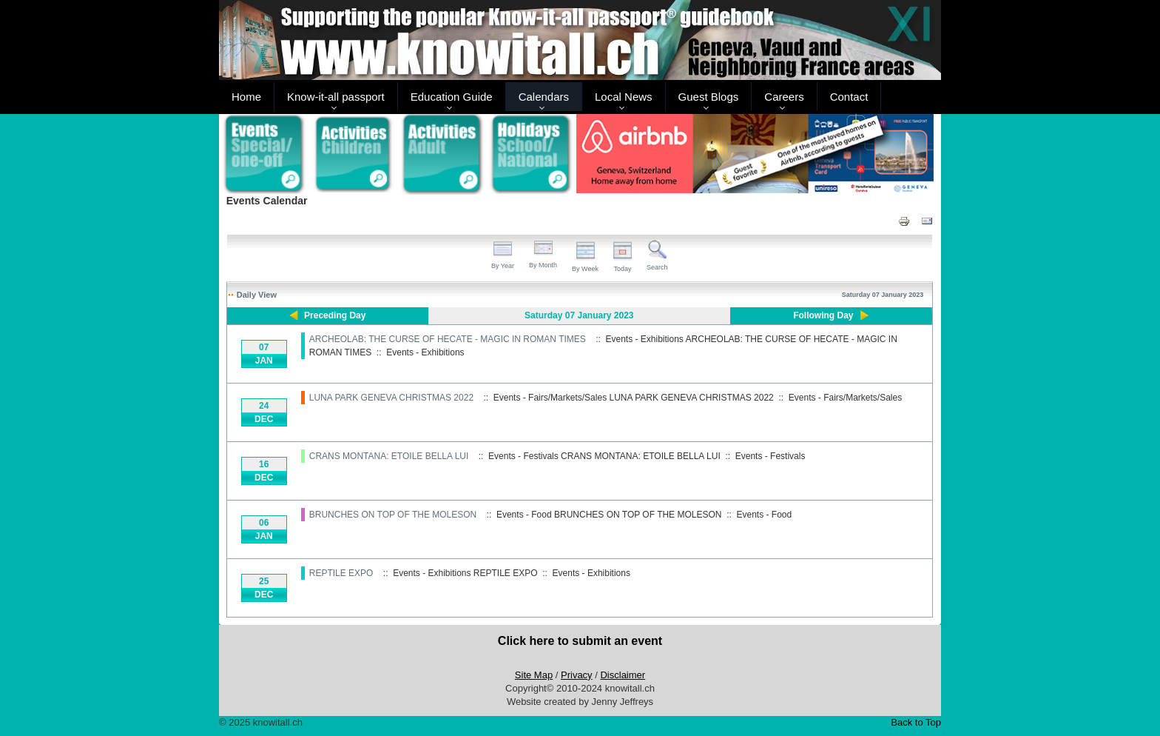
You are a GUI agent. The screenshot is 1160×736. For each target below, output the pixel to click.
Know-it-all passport (336, 96)
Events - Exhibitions (425, 352)
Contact (849, 96)
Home (246, 96)
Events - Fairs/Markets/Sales (845, 397)
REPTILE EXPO (341, 573)
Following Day (823, 315)
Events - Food (764, 514)
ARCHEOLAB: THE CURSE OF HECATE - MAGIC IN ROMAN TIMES (447, 339)
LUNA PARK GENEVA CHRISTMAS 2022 (391, 397)
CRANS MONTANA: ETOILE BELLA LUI (389, 456)
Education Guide (452, 96)
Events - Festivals (770, 456)
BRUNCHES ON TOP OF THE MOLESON (393, 514)
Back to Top (916, 722)
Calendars (544, 96)
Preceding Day (334, 315)
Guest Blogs (708, 96)
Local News (623, 96)
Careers (783, 96)
